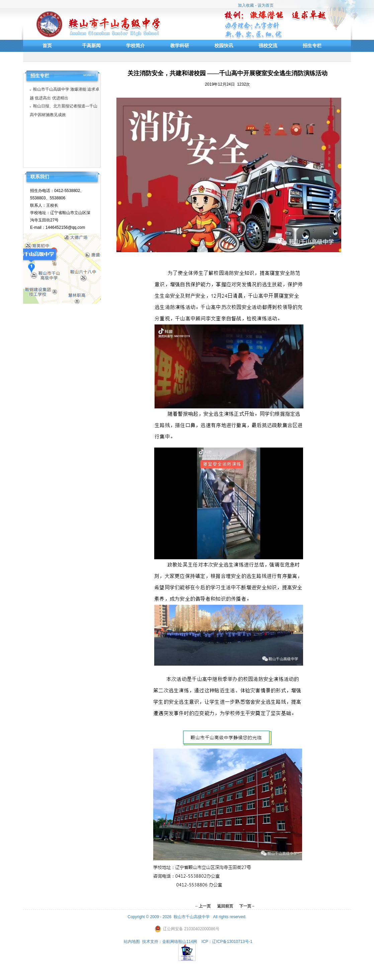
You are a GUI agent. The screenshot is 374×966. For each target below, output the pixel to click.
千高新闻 (91, 45)
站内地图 (132, 941)
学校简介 (135, 45)
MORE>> (88, 75)
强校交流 (268, 45)
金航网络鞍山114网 (179, 941)
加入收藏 (246, 5)
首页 (47, 45)
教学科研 (179, 45)
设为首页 (266, 5)
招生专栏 (312, 45)
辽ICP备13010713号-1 (232, 941)
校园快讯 (223, 45)
